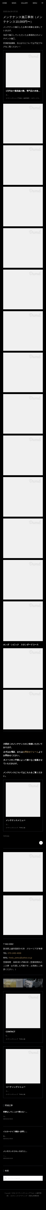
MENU (35, 3)
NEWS (14, 3)
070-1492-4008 (14, 958)
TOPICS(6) (6, 841)
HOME (4, 3)
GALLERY (24, 3)
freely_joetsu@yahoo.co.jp (20, 963)
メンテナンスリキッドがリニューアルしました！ (22, 1161)
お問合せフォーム (31, 754)
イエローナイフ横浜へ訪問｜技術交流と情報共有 (22, 1141)
